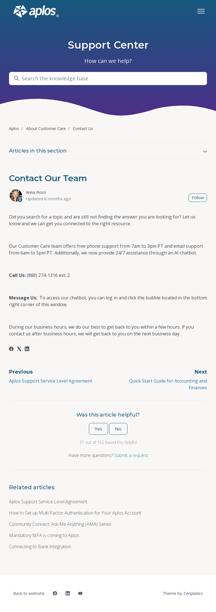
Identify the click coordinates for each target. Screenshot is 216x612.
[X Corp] (19, 349)
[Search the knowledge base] (108, 78)
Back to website (28, 593)
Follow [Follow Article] (198, 197)
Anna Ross (36, 192)
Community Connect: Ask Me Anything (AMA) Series (60, 524)
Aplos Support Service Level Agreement (50, 381)
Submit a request (131, 455)
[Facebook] (11, 349)
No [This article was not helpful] (118, 429)
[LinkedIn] (27, 349)
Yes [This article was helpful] (98, 429)
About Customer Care (46, 128)
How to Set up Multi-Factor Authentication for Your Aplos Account (75, 513)
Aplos (14, 128)
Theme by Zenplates (182, 593)
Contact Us (83, 128)
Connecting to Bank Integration (40, 546)
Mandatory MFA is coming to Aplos (44, 535)
